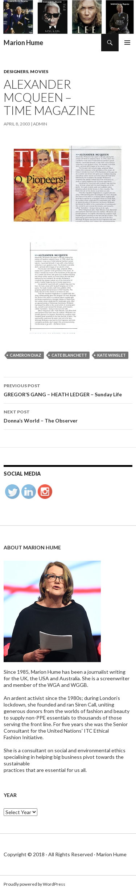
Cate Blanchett (69, 355)
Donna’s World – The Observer (68, 416)
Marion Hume (23, 43)
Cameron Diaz (25, 355)
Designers (16, 71)
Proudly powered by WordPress (34, 884)
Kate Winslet (111, 355)
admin (40, 124)
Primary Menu (127, 42)
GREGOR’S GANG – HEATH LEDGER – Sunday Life (68, 389)
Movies (39, 71)
